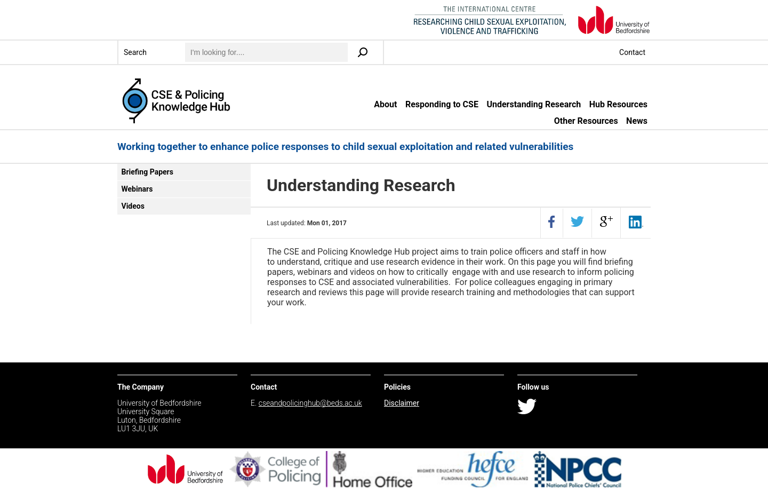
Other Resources (586, 121)
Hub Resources (618, 104)
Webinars (137, 189)
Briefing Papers (147, 172)
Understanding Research (533, 104)
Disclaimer (401, 403)
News (636, 121)
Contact (632, 52)
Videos (133, 206)
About (385, 104)
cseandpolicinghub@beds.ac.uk (310, 403)
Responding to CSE (441, 104)
